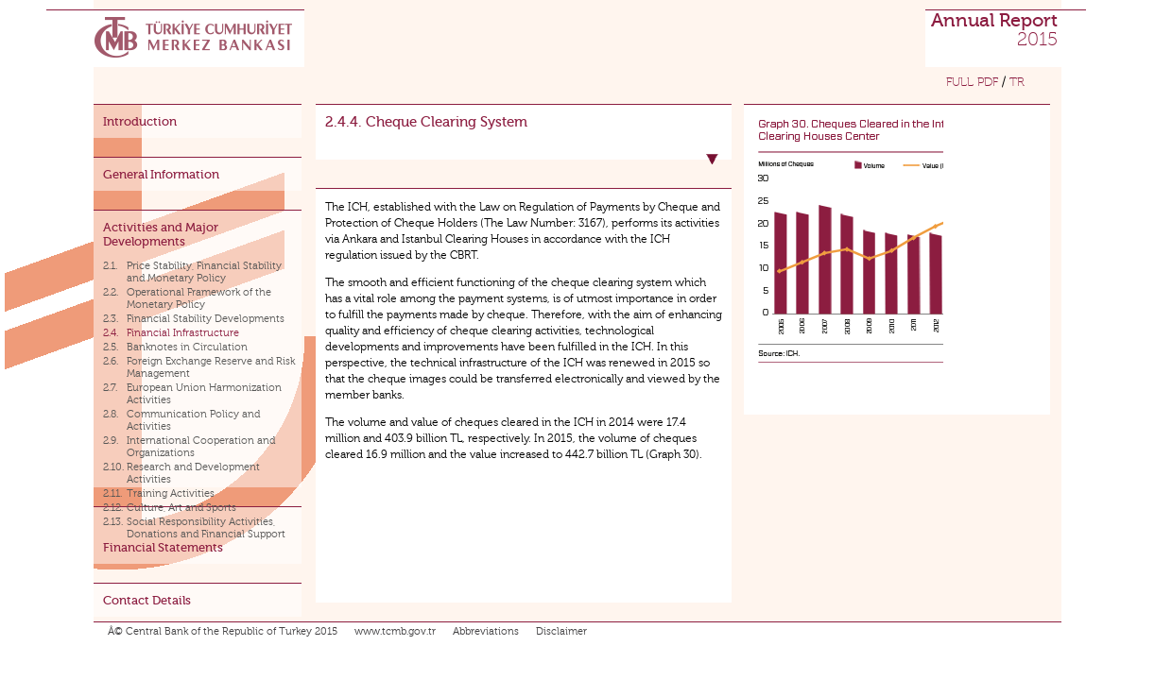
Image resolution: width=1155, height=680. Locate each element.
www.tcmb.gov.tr (395, 631)
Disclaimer (561, 631)
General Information (161, 174)
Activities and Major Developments (160, 234)
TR (1017, 82)
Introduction (140, 121)
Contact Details (147, 600)
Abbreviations (486, 631)
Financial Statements (163, 547)
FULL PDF (972, 82)
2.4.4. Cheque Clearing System (426, 121)
